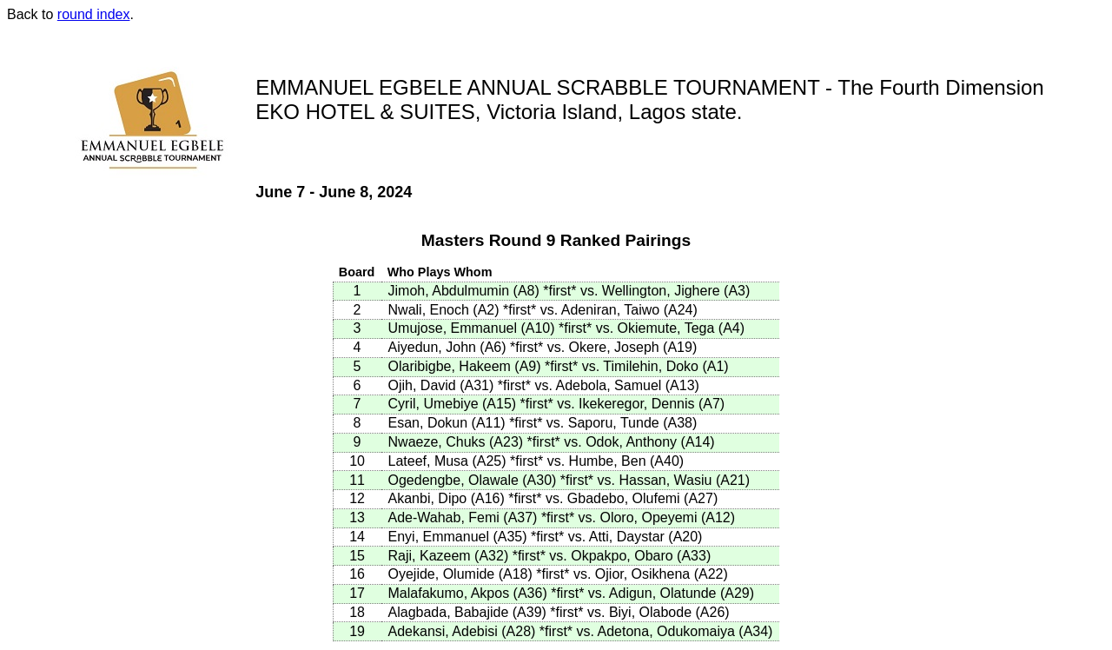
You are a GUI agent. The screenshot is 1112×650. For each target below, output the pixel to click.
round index (93, 14)
